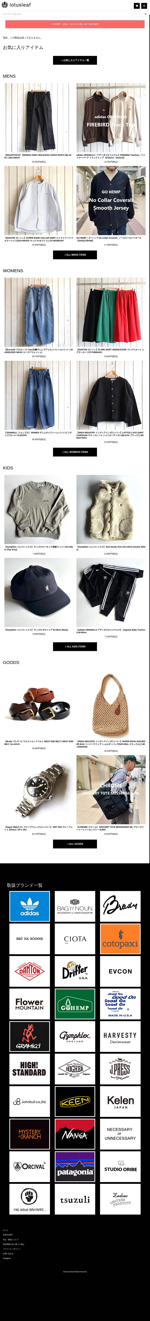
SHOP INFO (8, 1235)
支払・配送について (11, 1240)
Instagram (7, 1258)
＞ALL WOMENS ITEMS (75, 452)
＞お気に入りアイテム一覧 (75, 60)
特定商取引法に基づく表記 (13, 1244)
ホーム (5, 1230)
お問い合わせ (8, 1254)
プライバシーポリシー (12, 1249)
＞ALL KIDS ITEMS (75, 646)
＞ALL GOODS (75, 844)
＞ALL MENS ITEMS (75, 255)
